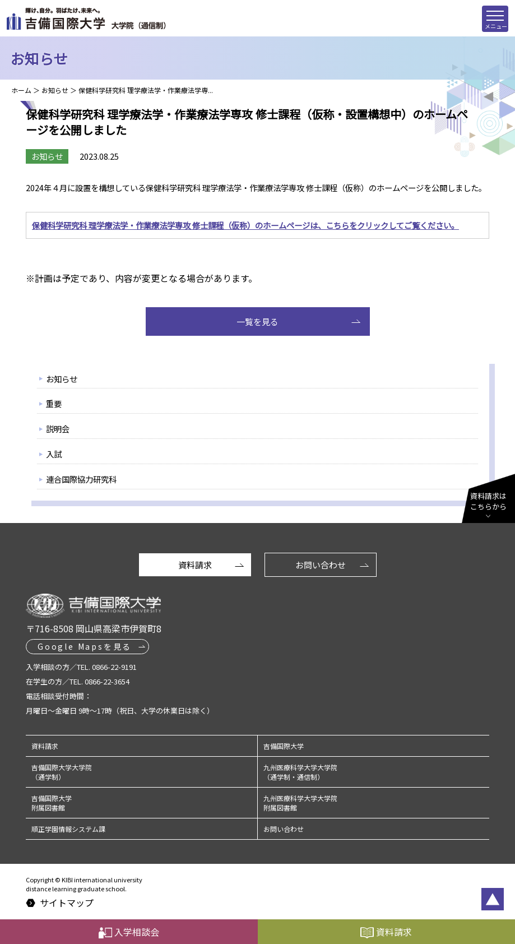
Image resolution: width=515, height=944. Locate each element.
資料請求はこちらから (488, 501)
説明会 (57, 428)
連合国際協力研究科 (81, 479)
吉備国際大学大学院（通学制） (61, 771)
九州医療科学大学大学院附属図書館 (300, 802)
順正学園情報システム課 (68, 829)
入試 (54, 454)
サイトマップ (67, 903)
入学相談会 (129, 931)
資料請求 (195, 565)
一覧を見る (257, 321)
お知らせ (54, 90)
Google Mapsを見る (85, 646)
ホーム (21, 90)
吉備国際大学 (283, 746)
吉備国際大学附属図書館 (51, 802)
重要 (54, 403)
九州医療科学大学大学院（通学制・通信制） (300, 771)
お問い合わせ (320, 565)
